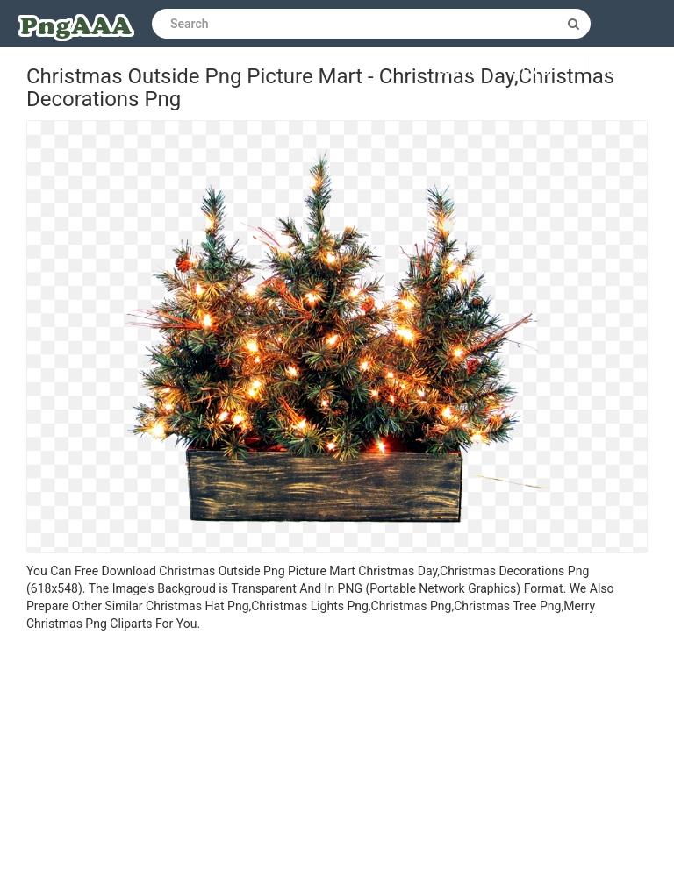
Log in (457, 71)
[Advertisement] (337, 764)
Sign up (534, 71)
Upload (629, 71)
